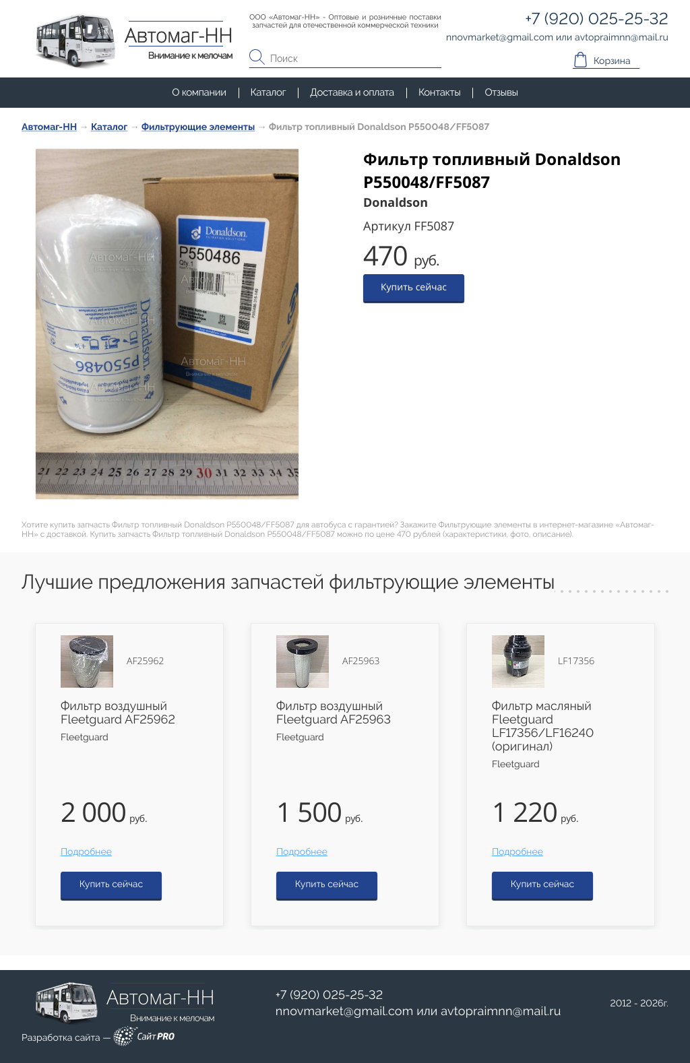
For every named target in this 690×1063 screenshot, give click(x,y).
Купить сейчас (414, 287)
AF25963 (360, 661)
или (418, 1011)
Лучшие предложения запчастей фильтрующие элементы (288, 582)
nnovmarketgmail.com (345, 1011)
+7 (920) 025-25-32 (329, 995)
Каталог (268, 92)
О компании (199, 92)
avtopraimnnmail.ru (501, 1011)
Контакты (439, 92)
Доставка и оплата (352, 92)
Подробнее (86, 852)
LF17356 (576, 661)
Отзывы (501, 92)
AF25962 (145, 661)
